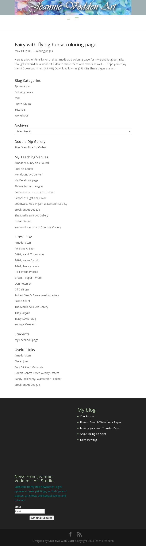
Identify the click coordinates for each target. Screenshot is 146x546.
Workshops (22, 115)
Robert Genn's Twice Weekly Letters (37, 295)
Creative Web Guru (61, 541)
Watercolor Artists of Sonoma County (38, 227)
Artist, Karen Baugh (27, 260)
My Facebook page (26, 180)
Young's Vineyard (25, 324)
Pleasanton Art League (29, 186)
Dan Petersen (23, 283)
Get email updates (41, 517)
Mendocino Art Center (28, 174)
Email (18, 506)
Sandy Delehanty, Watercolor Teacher (38, 379)
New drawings (89, 439)
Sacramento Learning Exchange (34, 192)
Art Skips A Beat (24, 248)
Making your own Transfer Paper (100, 428)
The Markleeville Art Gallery (31, 215)
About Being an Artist (93, 434)
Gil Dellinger (22, 289)
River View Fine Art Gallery (31, 147)
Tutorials (20, 109)
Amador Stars (23, 242)
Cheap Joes (22, 361)
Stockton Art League (27, 209)
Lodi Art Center (24, 169)
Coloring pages (43, 51)
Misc (17, 98)
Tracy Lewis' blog (25, 318)
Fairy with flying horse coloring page (55, 44)
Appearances (23, 86)
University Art (23, 221)
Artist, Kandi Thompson (29, 254)
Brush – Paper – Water (29, 277)
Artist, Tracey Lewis (27, 266)
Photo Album (23, 104)
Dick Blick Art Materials (29, 367)
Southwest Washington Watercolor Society (41, 203)
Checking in (87, 416)
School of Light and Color (30, 198)
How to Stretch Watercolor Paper (100, 422)
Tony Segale (22, 313)
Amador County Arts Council (32, 163)
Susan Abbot (22, 301)
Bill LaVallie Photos (26, 272)
